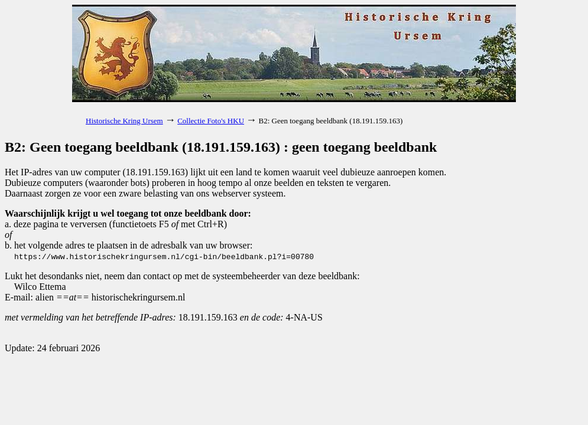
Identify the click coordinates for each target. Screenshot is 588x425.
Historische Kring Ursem (124, 120)
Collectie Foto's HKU (210, 120)
